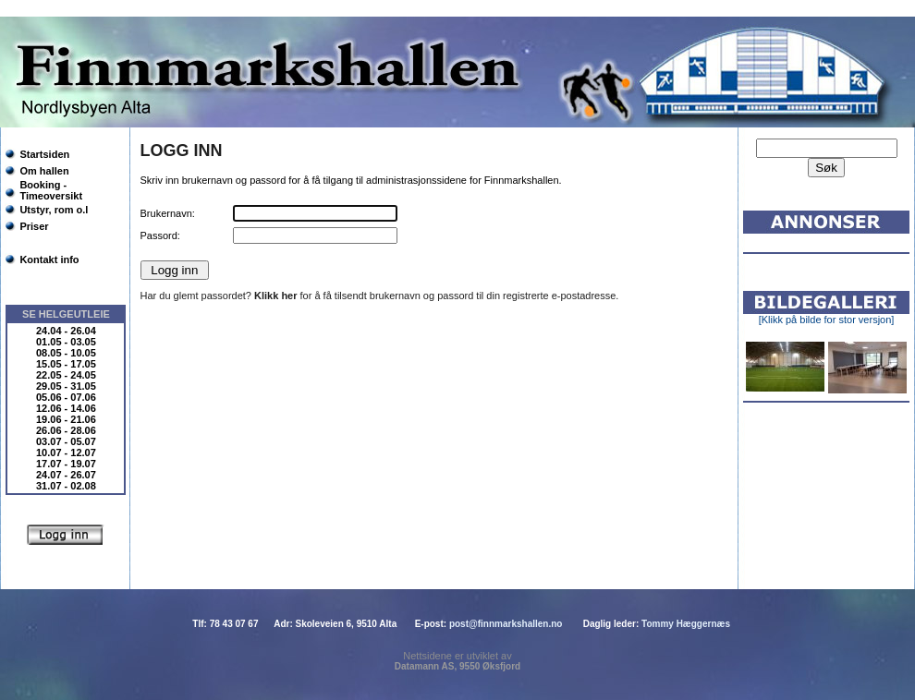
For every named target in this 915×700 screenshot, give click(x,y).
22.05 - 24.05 (66, 374)
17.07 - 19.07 (66, 463)
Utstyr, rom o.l (53, 209)
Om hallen (43, 170)
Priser (33, 226)
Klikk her (275, 295)
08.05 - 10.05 (66, 352)
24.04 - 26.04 (66, 330)
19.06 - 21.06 (66, 419)
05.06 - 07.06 (66, 397)
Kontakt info (49, 259)
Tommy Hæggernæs (685, 624)
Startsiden (44, 154)
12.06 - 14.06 (66, 408)
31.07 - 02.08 (66, 485)
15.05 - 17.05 (66, 363)
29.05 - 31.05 (66, 386)
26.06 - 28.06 (66, 430)
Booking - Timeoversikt (50, 190)
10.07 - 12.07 (66, 452)
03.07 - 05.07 (66, 441)
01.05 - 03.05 (66, 341)
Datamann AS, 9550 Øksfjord (457, 666)
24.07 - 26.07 (66, 474)
